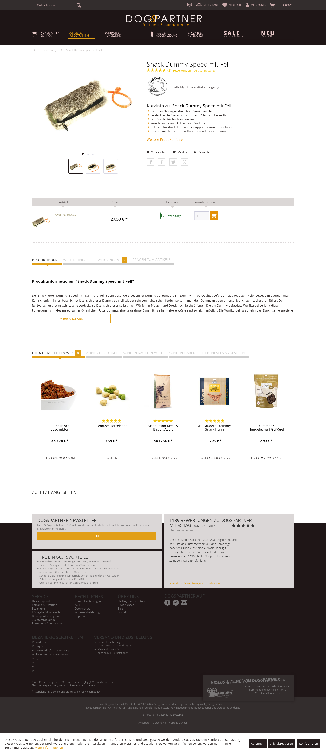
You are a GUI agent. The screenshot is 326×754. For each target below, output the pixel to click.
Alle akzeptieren (281, 743)
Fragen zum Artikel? (151, 259)
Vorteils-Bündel (178, 723)
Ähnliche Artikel (102, 352)
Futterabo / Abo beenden (47, 623)
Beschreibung (45, 259)
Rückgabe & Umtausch (46, 612)
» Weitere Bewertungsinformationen (194, 583)
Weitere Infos (75, 259)
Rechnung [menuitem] (52, 654)
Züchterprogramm (43, 620)
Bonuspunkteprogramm (47, 616)
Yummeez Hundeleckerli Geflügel (266, 428)
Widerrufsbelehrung (87, 612)
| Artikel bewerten (204, 70)
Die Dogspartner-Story (131, 601)
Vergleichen (157, 152)
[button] (150, 162)
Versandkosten (100, 682)
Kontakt (123, 612)
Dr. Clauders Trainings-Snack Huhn (215, 428)
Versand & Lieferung (44, 605)
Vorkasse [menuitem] (41, 642)
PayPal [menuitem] (40, 646)
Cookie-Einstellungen (88, 601)
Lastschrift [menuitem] (52, 650)
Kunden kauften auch (143, 352)
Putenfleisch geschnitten (60, 428)
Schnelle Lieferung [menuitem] (125, 642)
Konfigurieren (308, 743)
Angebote (143, 723)
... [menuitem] (37, 658)
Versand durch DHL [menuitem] (125, 649)
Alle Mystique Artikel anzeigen (196, 87)
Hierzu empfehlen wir (56, 352)
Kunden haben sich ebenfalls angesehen (207, 352)
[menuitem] (59, 5)
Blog (120, 608)
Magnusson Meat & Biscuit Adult (163, 428)
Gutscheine (159, 723)
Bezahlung (38, 608)
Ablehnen (257, 743)
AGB (77, 605)
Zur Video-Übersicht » (267, 693)
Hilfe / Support (41, 601)
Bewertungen (169, 70)
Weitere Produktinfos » (165, 139)
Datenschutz (82, 608)
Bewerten (202, 152)
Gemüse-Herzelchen (111, 426)
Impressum (82, 616)
